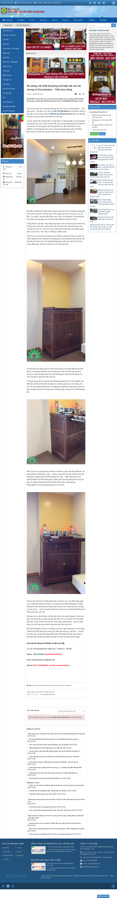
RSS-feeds (103, 20)
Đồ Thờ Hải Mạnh (61, 111)
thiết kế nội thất (56, 114)
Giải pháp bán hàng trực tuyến (46, 860)
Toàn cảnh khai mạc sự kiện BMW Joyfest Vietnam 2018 (106, 212)
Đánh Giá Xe (7, 75)
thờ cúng (48, 129)
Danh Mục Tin (7, 31)
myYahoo (39, 3)
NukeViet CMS (84, 876)
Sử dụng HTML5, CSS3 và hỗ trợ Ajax (101, 126)
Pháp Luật (6, 53)
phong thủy (42, 482)
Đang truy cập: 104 (18, 876)
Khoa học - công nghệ (10, 62)
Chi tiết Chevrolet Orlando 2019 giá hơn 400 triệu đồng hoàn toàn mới (101, 175)
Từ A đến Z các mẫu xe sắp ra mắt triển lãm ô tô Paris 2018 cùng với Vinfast (102, 167)
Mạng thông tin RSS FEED (63, 876)
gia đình (57, 126)
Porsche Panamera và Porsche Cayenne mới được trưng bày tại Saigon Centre (101, 193)
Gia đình (6, 39)
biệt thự (66, 631)
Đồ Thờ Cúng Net (9, 111)
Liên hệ (54, 20)
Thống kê (65, 20)
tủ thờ (29, 126)
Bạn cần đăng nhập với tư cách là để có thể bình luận (55, 717)
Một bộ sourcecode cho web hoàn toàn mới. (100, 116)
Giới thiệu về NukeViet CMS (99, 30)
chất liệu (50, 616)
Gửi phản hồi (103, 896)
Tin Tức (31, 20)
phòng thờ (67, 114)
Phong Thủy (7, 66)
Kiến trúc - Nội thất (9, 35)
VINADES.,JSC (103, 876)
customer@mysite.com (24, 3)
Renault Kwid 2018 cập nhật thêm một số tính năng (102, 219)
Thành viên (42, 20)
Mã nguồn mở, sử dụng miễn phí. (101, 121)
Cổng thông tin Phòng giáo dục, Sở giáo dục (52, 844)
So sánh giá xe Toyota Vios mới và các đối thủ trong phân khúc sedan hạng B (102, 158)
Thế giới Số (7, 80)
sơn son (68, 601)
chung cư (65, 108)
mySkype (49, 3)
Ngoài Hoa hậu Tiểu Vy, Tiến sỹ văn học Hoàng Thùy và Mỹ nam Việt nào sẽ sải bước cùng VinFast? (102, 227)
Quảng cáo (20, 855)
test (4, 97)
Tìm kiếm (91, 20)
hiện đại (64, 371)
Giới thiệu (21, 20)
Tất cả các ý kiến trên (98, 130)
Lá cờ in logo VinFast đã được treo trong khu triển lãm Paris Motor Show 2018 (102, 149)
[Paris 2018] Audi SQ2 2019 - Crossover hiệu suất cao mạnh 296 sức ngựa (102, 183)
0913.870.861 (39, 654)
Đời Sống (6, 57)
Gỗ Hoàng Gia (8, 102)
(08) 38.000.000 (8, 3)
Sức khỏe (6, 84)
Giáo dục (6, 44)
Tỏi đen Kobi (7, 93)
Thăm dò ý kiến (78, 20)
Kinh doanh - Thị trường (11, 48)
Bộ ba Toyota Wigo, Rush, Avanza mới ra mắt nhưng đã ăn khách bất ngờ (102, 203)
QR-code (6, 876)
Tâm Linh (6, 71)
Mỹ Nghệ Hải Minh (9, 106)
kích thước (33, 609)
